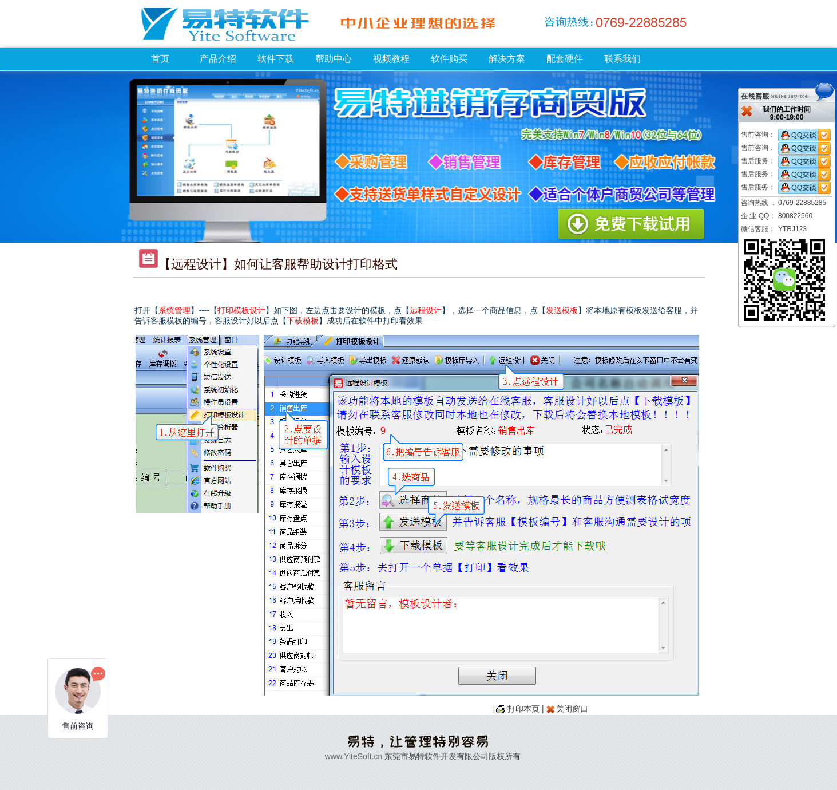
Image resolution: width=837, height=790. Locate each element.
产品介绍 (218, 59)
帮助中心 (333, 59)
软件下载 (275, 59)
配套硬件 (564, 59)
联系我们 (622, 59)
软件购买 (449, 59)
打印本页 (523, 708)
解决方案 (507, 59)
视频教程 (391, 59)
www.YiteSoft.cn (354, 756)
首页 (160, 59)
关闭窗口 (572, 708)
